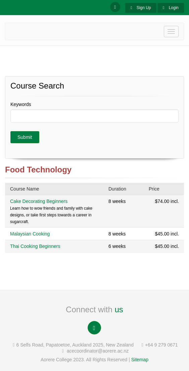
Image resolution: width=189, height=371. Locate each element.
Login (171, 7)
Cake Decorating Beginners (38, 201)
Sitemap (139, 359)
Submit (24, 137)
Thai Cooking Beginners (35, 246)
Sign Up (141, 7)
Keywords (20, 104)
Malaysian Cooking (30, 233)
